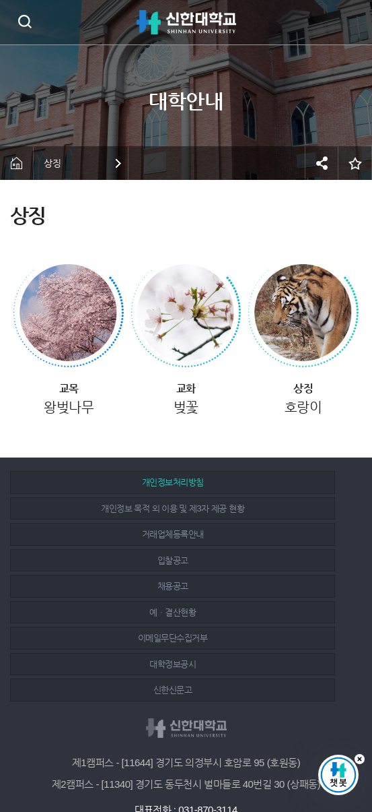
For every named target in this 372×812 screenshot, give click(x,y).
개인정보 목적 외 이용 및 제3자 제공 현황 (270, 482)
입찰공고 (270, 508)
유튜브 (218, 766)
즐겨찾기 (355, 163)
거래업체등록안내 (97, 508)
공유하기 (321, 163)
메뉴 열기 (352, 22)
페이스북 (157, 766)
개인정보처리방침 (97, 482)
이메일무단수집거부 (97, 560)
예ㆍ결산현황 (271, 534)
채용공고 (96, 534)
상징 (52, 163)
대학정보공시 (271, 560)
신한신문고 (96, 586)
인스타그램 (188, 766)
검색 (24, 21)
